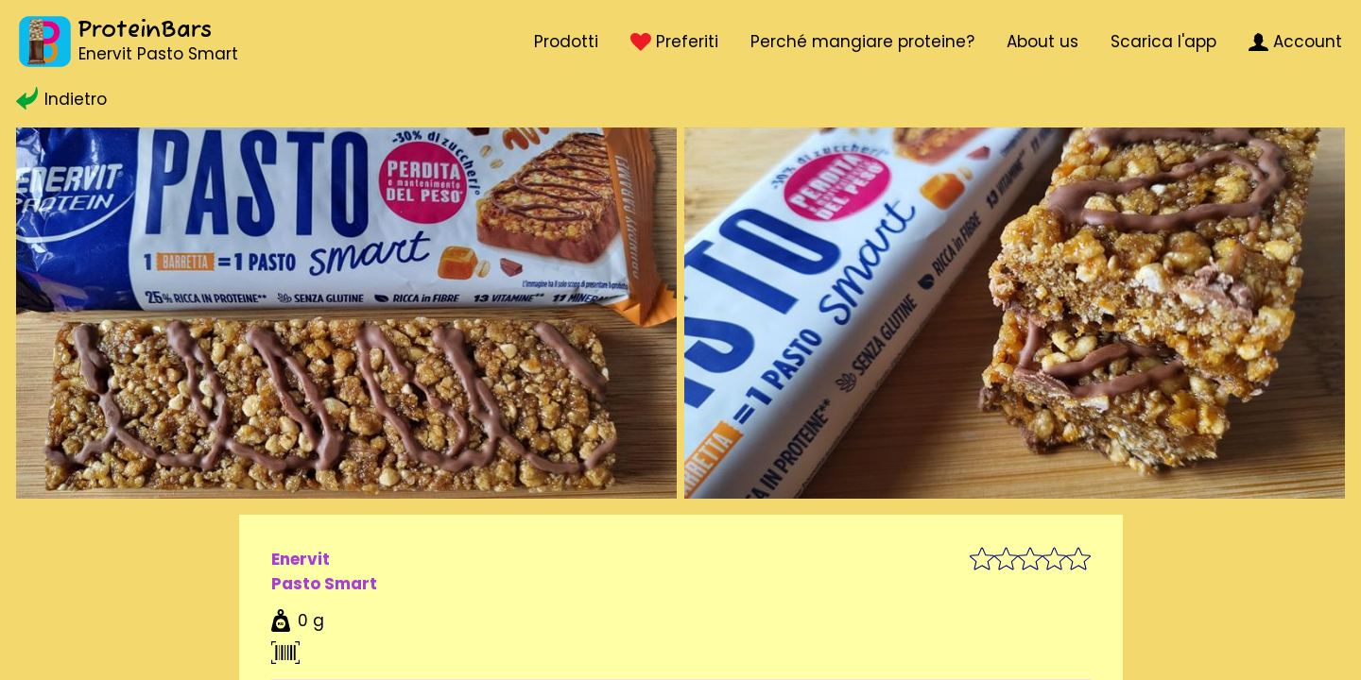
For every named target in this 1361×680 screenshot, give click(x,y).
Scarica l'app (1163, 41)
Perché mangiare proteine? (862, 41)
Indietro (61, 99)
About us (1042, 41)
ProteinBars (145, 30)
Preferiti (673, 41)
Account (1295, 41)
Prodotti (566, 41)
